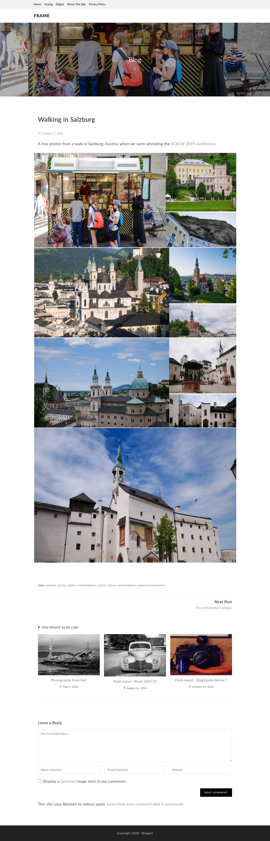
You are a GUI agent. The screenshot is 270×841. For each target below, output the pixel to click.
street (102, 585)
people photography (82, 585)
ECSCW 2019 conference (193, 143)
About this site (76, 4)
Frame (41, 15)
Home (37, 4)
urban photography (151, 585)
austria (50, 585)
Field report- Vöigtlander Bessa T (201, 680)
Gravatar (68, 781)
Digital (60, 4)
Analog (48, 4)
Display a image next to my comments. (85, 781)
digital (62, 585)
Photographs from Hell (69, 680)
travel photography (122, 585)
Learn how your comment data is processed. (145, 804)
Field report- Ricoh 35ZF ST (135, 681)
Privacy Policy (97, 4)
